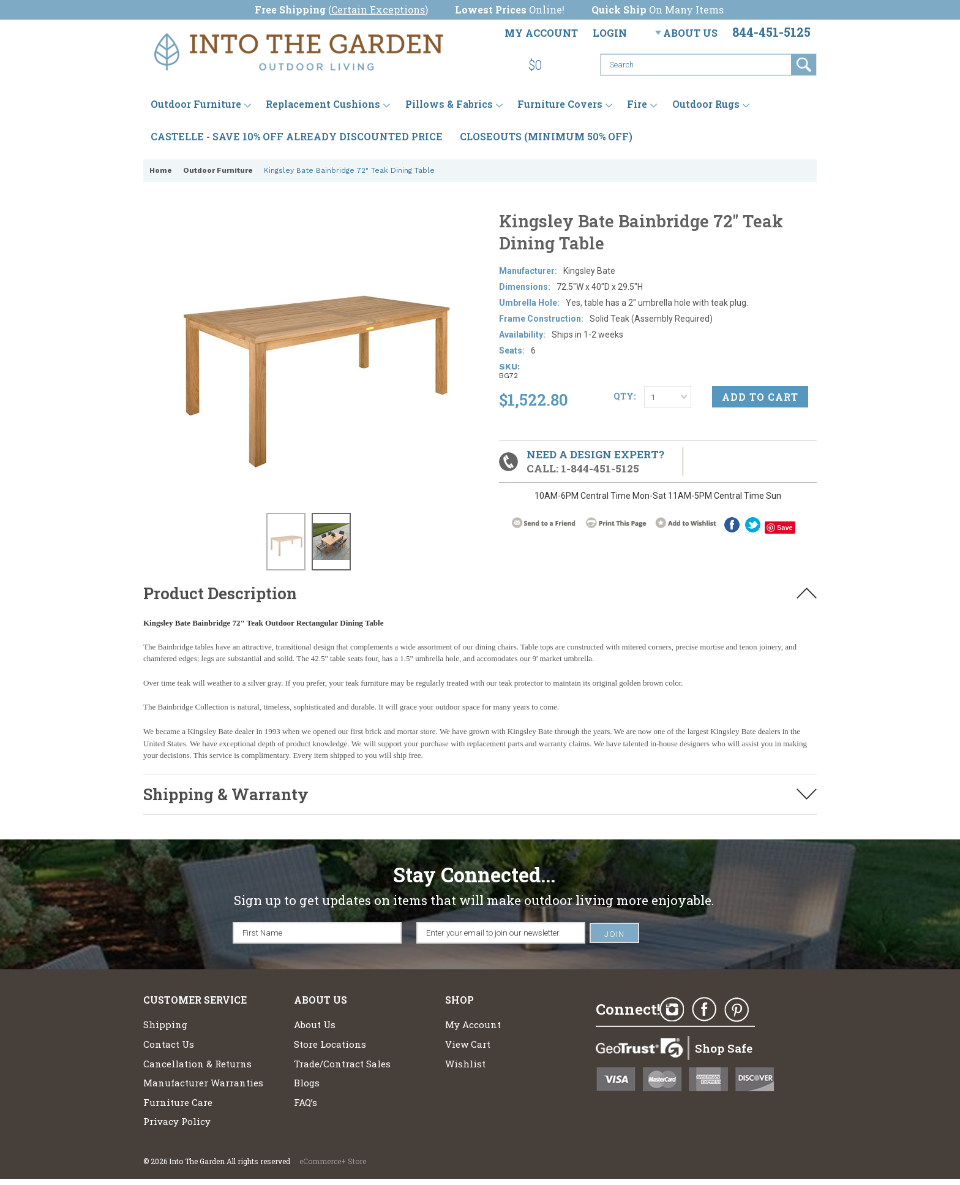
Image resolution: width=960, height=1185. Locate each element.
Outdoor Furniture (196, 103)
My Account (541, 32)
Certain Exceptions (378, 9)
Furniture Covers (559, 103)
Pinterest (736, 1010)
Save (785, 527)
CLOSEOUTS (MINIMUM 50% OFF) (546, 136)
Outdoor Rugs (706, 103)
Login (610, 32)
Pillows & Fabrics (449, 103)
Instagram (671, 1010)
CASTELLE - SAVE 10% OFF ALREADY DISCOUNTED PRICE (297, 136)
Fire (637, 103)
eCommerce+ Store (332, 1161)
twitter (752, 524)
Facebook (732, 524)
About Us (690, 32)
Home (160, 170)
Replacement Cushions (323, 103)
